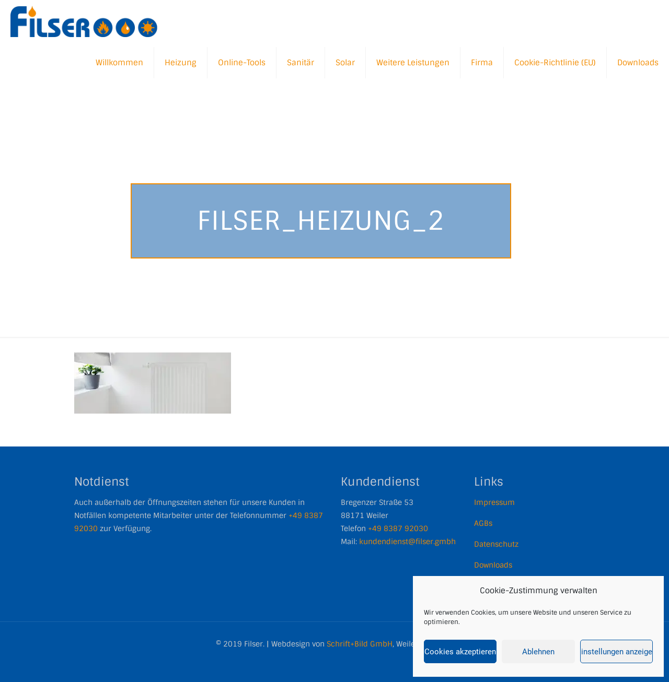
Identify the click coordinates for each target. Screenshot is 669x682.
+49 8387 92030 (398, 528)
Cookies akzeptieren (460, 651)
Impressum (494, 502)
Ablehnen (538, 651)
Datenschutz (496, 544)
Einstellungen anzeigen (616, 651)
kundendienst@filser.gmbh (407, 541)
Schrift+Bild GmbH (360, 644)
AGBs (483, 523)
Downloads (493, 565)
